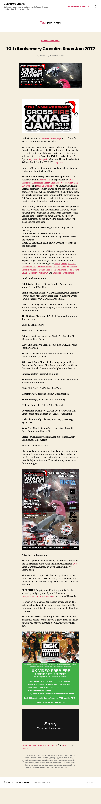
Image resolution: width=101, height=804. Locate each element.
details (73, 772)
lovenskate (46, 777)
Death (57, 274)
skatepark (28, 781)
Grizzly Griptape (54, 190)
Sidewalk (73, 190)
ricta (60, 777)
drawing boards (30, 774)
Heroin (64, 274)
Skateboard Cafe (30, 277)
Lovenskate (39, 280)
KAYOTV (71, 762)
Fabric (67, 277)
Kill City (73, 274)
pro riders (54, 777)
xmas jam (64, 784)
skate (37, 779)
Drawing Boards (47, 277)
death (68, 772)
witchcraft (56, 784)
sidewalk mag (30, 779)
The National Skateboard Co (42, 784)
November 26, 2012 (57, 64)
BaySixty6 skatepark (39, 167)
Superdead (27, 280)
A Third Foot (58, 280)
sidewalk (73, 777)
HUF (65, 190)
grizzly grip (55, 774)
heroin (62, 774)
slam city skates (38, 781)
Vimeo (25, 765)
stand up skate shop (52, 781)
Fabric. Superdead (43, 774)
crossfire (62, 772)
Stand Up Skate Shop (53, 193)
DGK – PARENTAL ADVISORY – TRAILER (41, 762)
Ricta (48, 280)
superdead (69, 781)
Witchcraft (65, 283)
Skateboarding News (50, 41)
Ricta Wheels (44, 187)
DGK (72, 187)
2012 (26, 772)
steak (62, 781)
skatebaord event (46, 779)
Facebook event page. (52, 146)
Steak (67, 280)
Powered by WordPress (42, 798)
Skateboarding (73, 6)
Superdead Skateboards (33, 190)
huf (66, 774)
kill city (70, 774)
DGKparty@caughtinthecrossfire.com (40, 610)
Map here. (62, 170)
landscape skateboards (33, 777)
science (66, 777)
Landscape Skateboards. (34, 286)
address (42, 772)
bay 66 (48, 772)
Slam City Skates (30, 193)
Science (59, 277)
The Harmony (52, 283)
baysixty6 (54, 772)
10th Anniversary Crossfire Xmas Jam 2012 (50, 52)
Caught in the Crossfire (16, 4)
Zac (43, 64)
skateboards (71, 779)
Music (84, 6)
